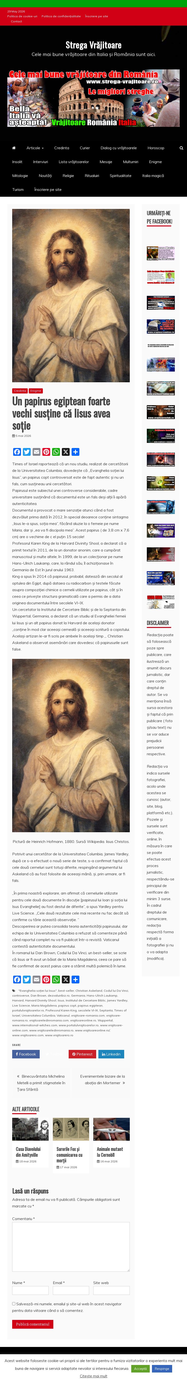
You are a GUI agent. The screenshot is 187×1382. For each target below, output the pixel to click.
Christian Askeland (88, 990)
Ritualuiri (92, 175)
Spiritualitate (120, 175)
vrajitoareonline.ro (83, 1020)
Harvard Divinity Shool (40, 1000)
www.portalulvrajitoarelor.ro (79, 1025)
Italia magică (153, 175)
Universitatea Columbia (38, 1015)
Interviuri (40, 161)
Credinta (61, 147)
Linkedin (111, 1054)
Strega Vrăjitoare (93, 43)
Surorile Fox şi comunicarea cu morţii (69, 1155)
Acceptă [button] (140, 1369)
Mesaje (106, 161)
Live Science (21, 1005)
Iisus (61, 1000)
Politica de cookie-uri (22, 16)
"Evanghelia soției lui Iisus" (38, 990)
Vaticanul (63, 1015)
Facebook (26, 1054)
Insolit (17, 161)
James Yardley (117, 1000)
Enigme (155, 161)
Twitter (54, 1054)
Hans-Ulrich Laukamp (102, 995)
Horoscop (156, 147)
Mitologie (20, 175)
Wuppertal (105, 1020)
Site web (101, 1282)
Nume (18, 1282)
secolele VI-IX (88, 1010)
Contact (16, 21)
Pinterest (82, 1054)
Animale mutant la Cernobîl (110, 1152)
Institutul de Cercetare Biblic (85, 1000)
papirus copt (67, 1005)
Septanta (106, 1010)
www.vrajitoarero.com (28, 1035)
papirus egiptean (90, 1005)
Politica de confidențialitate (61, 16)
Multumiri (130, 161)
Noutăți (45, 175)
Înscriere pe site (96, 16)
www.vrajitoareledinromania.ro (51, 1030)
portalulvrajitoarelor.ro (28, 1010)
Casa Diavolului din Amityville (28, 1152)
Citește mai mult (93, 1376)
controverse (20, 995)
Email (59, 1282)
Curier (85, 147)
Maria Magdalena (44, 1005)
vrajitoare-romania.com (88, 1015)
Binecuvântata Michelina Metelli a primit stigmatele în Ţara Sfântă (41, 1083)
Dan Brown (38, 995)
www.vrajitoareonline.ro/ (92, 1030)
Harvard (18, 1000)
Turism (18, 189)
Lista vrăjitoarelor (74, 161)
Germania (78, 995)
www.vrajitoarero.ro (59, 1035)
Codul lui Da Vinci (116, 990)
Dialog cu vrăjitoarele (119, 147)
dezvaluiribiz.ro (59, 995)
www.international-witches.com (34, 1025)
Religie (68, 175)
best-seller (66, 990)
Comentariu (23, 1218)
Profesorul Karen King (61, 1010)
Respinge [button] (162, 1369)
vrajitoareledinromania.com (49, 1020)
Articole (33, 147)
